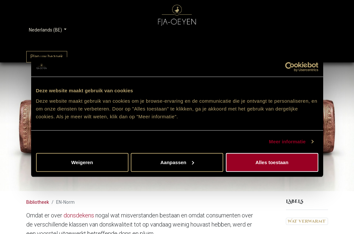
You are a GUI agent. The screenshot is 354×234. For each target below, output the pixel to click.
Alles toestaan (271, 162)
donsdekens (79, 215)
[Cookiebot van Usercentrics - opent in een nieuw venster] (290, 67)
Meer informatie (287, 141)
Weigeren (82, 162)
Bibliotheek (37, 202)
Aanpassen (177, 162)
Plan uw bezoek (47, 56)
